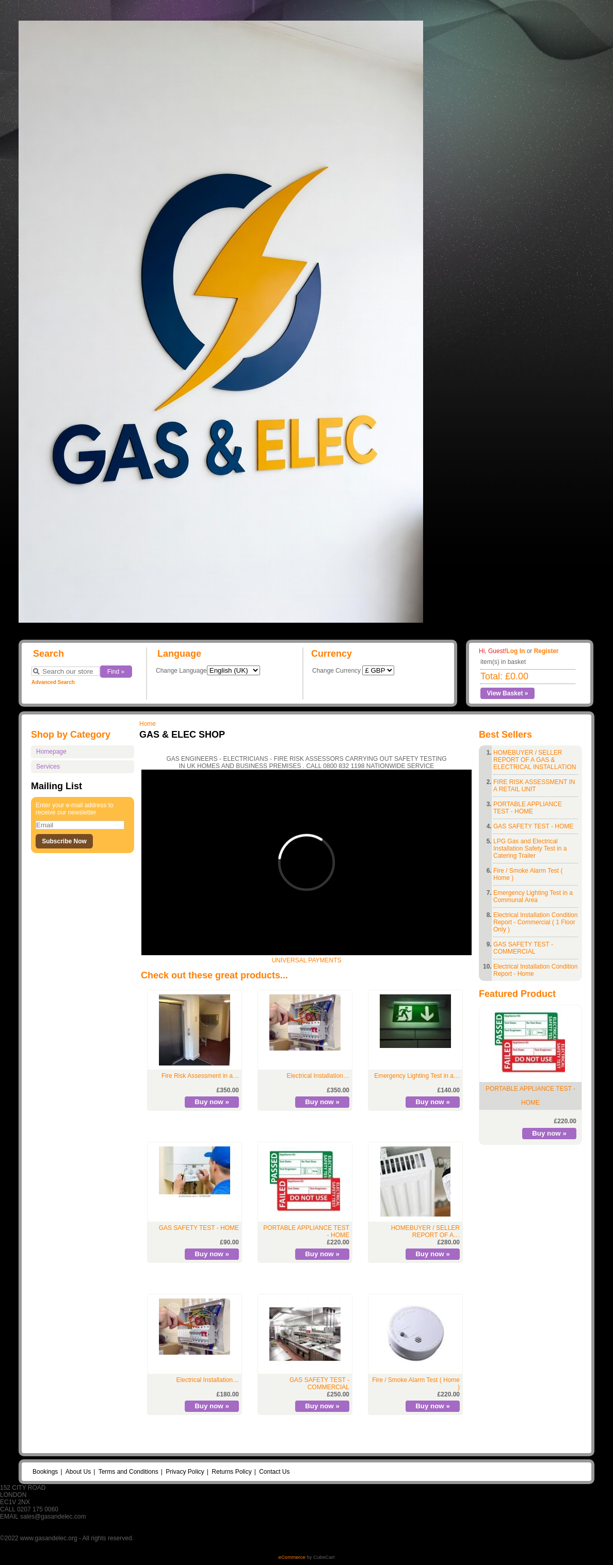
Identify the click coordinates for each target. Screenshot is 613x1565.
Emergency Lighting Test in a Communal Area (533, 896)
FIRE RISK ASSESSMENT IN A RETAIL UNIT (534, 785)
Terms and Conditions (128, 1471)
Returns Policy (231, 1471)
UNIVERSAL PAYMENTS (306, 960)
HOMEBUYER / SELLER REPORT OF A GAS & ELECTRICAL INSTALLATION (534, 760)
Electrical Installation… (318, 1075)
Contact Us (274, 1471)
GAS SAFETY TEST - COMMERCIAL (523, 948)
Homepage (51, 751)
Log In (515, 651)
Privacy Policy (185, 1471)
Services (48, 766)
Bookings (45, 1471)
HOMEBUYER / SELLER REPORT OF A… (425, 1231)
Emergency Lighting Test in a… (417, 1075)
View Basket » (507, 693)
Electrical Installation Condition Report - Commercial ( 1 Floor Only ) (535, 922)
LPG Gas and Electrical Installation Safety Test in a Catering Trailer (530, 848)
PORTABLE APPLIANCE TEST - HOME (527, 808)
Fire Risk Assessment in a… (200, 1075)
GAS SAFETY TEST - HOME (533, 826)
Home (147, 723)
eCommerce (292, 1557)
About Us (78, 1471)
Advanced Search (53, 682)
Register (546, 651)
